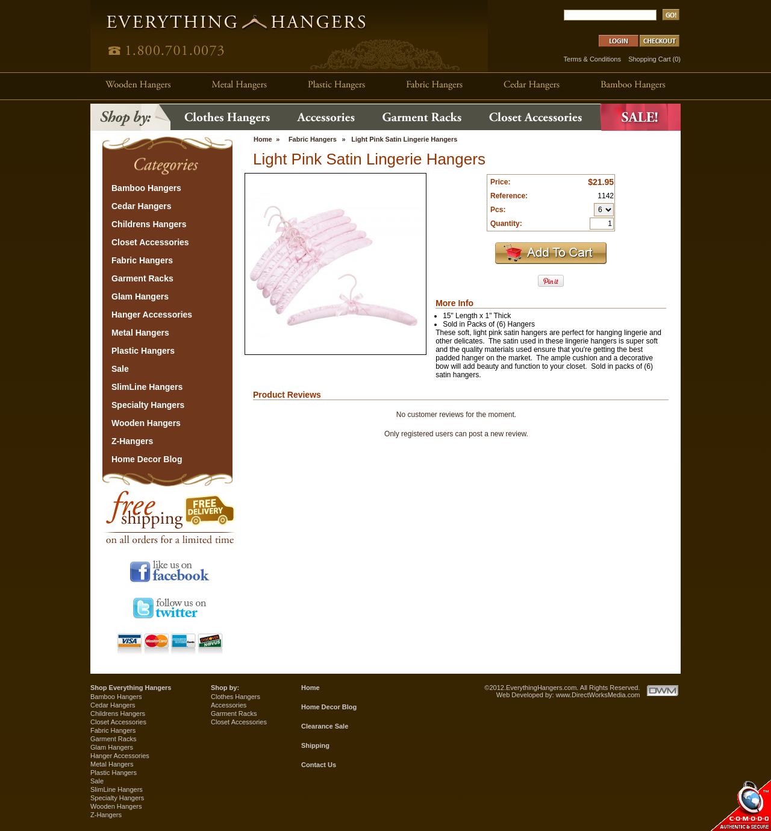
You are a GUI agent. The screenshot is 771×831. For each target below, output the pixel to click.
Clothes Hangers (235, 696)
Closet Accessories (118, 722)
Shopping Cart (649, 59)
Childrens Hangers (117, 713)
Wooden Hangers (116, 806)
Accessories (228, 705)
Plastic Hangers (113, 772)
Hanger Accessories (119, 755)
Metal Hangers (112, 764)
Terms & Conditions (592, 59)
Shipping (315, 745)
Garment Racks (113, 738)
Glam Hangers (111, 747)
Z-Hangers (106, 814)
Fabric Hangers (313, 139)
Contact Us (318, 764)
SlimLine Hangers (116, 789)
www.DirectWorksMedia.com (598, 694)
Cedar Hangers (113, 705)
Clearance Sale (324, 726)
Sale (97, 781)
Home (263, 139)
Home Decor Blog (329, 706)
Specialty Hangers (117, 797)
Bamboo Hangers (116, 696)
